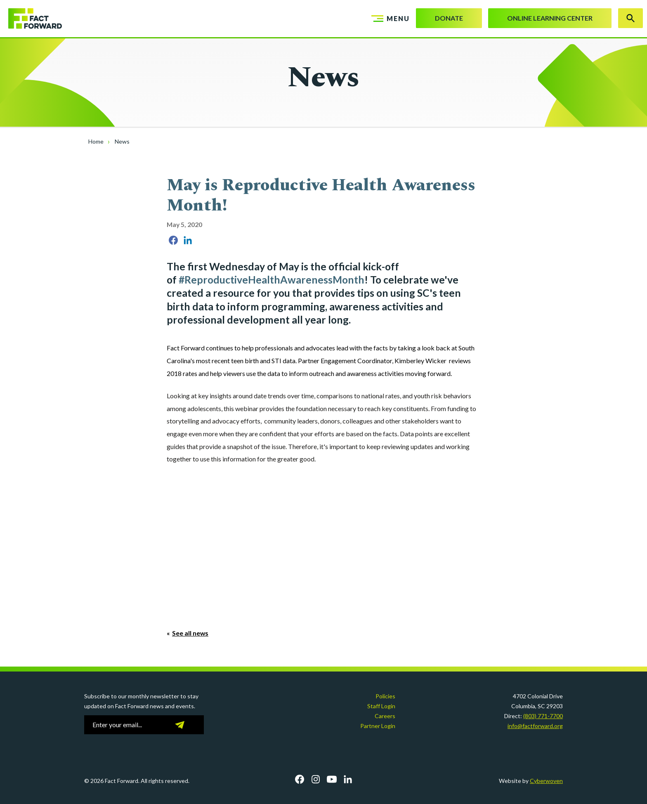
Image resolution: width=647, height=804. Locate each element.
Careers (385, 715)
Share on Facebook (173, 240)
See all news (190, 633)
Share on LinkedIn (188, 240)
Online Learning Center (550, 18)
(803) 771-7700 (543, 715)
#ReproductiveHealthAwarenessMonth (271, 280)
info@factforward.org (535, 725)
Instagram (315, 779)
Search (630, 18)
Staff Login (381, 705)
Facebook (299, 779)
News (122, 141)
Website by (531, 780)
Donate (449, 18)
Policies (385, 696)
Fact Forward (31, 18)
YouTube (332, 779)
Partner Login (377, 725)
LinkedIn (348, 779)
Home (96, 141)
